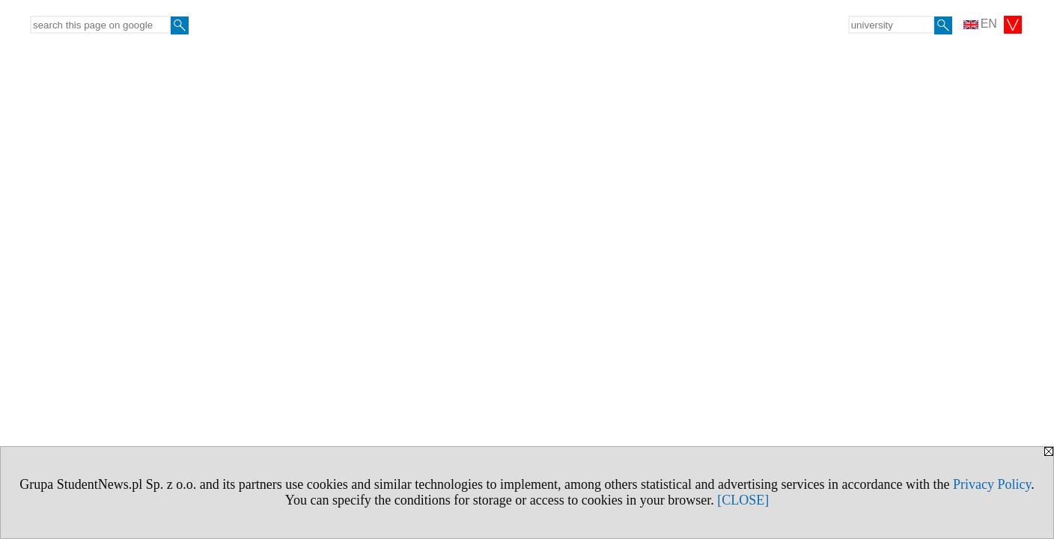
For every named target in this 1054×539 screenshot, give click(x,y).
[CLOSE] (743, 500)
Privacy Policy (992, 484)
